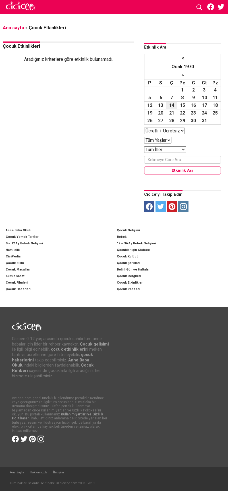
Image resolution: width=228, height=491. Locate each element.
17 (204, 105)
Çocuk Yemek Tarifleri (22, 237)
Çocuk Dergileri (129, 276)
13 (160, 105)
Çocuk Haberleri (18, 289)
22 (182, 113)
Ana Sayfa (17, 472)
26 (149, 120)
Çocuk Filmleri (17, 282)
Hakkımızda (38, 472)
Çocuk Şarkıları (128, 263)
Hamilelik (13, 250)
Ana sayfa (13, 27)
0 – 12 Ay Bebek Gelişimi (24, 243)
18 (215, 105)
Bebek (122, 237)
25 (215, 113)
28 (171, 120)
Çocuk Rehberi (128, 289)
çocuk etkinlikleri (68, 349)
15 (182, 105)
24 (204, 113)
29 (182, 120)
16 (193, 105)
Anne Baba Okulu (19, 230)
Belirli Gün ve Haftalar (133, 269)
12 (149, 105)
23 (193, 113)
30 (193, 120)
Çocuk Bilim (15, 263)
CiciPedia (13, 256)
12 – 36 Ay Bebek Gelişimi (136, 243)
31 (204, 120)
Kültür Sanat (15, 276)
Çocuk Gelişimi (128, 230)
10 (204, 97)
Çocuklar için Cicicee (133, 250)
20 (160, 113)
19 (149, 113)
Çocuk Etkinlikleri (130, 282)
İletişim (58, 472)
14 (171, 105)
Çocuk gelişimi (94, 344)
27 (160, 120)
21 (171, 113)
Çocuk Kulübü (127, 256)
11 (215, 97)
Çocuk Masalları (18, 269)
